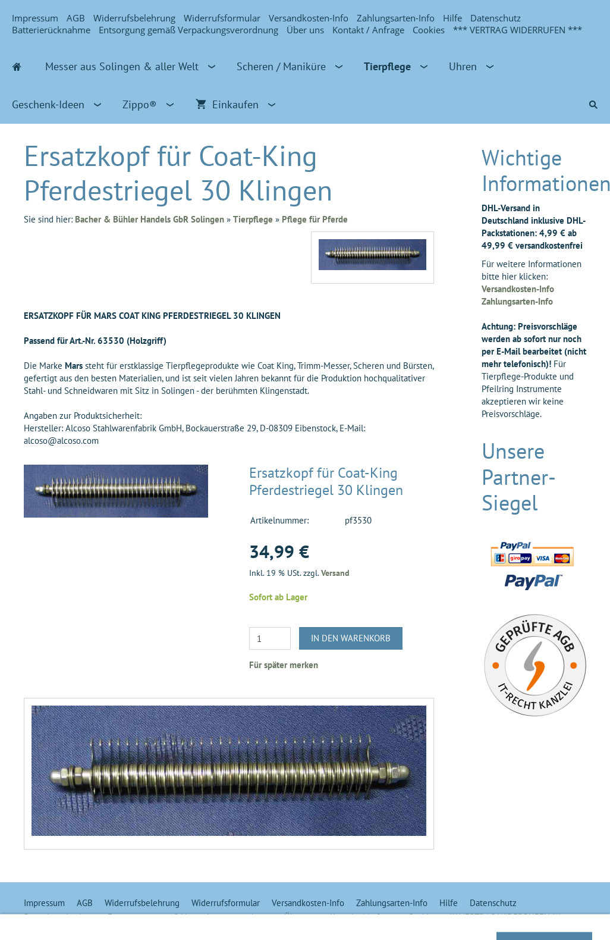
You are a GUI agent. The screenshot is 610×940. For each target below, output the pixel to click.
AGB (76, 18)
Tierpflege (253, 219)
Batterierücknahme (51, 30)
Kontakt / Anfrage (368, 30)
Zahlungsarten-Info (396, 18)
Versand (335, 573)
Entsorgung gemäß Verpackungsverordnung (188, 30)
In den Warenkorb (351, 638)
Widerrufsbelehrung (134, 18)
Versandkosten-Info (308, 18)
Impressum (35, 18)
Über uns (305, 30)
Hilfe (452, 18)
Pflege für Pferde (315, 219)
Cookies (429, 30)
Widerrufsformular (222, 18)
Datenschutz (495, 18)
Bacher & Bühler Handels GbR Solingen (149, 219)
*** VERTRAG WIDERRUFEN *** (517, 30)
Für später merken (283, 664)
